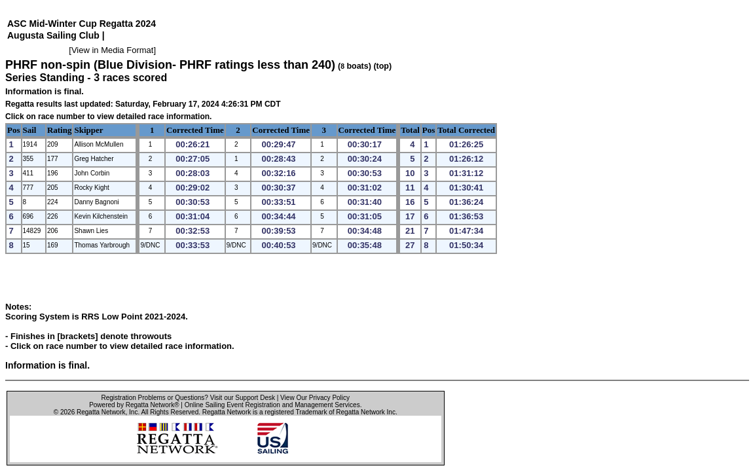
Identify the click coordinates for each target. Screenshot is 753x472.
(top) (382, 66)
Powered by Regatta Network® (134, 404)
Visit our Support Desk (242, 397)
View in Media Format (112, 50)
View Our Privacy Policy (315, 397)
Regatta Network (101, 412)
